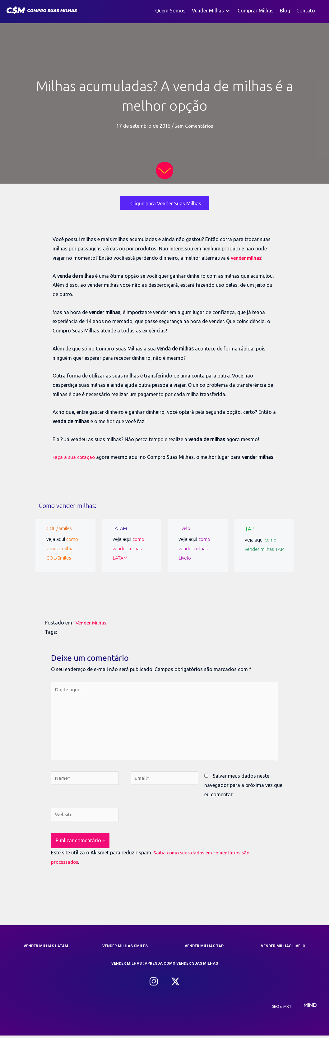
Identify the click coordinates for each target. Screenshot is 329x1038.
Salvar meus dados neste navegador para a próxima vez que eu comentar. (243, 787)
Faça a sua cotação (74, 457)
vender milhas (246, 258)
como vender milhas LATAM (129, 548)
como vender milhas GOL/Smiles (62, 548)
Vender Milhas (92, 622)
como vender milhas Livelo (194, 548)
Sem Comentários (194, 126)
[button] (227, 10)
